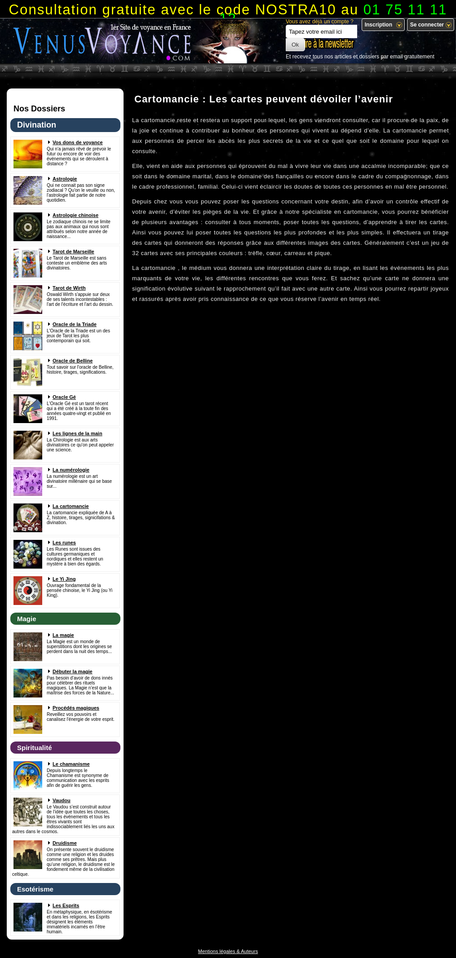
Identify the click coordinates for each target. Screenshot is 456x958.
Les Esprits (66, 905)
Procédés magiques (76, 708)
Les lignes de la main (77, 433)
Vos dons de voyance (78, 142)
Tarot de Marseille (73, 251)
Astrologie (65, 178)
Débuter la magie (73, 671)
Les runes (64, 542)
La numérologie (71, 469)
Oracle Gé (64, 397)
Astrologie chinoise (75, 215)
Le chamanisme (71, 764)
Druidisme (65, 843)
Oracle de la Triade (75, 324)
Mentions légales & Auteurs (228, 951)
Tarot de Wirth (69, 288)
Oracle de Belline (73, 360)
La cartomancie (71, 506)
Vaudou (62, 800)
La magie (63, 635)
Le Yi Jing (64, 579)
